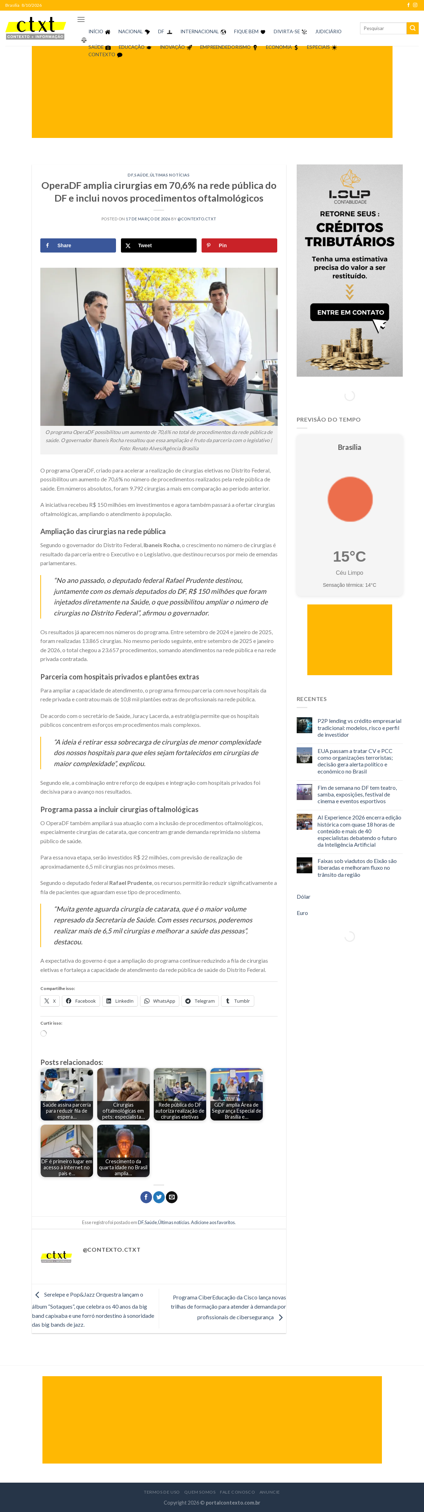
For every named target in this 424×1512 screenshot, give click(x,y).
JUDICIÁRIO (328, 31)
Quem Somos (199, 1492)
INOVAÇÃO (172, 47)
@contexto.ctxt (197, 218)
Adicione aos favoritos (213, 1222)
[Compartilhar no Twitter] (159, 1197)
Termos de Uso (162, 1492)
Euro (302, 912)
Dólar (303, 896)
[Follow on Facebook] (408, 5)
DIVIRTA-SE (287, 31)
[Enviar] (413, 28)
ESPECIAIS (318, 47)
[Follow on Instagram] (415, 5)
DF (161, 31)
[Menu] (81, 19)
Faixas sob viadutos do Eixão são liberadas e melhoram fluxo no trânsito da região (357, 867)
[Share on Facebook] (78, 245)
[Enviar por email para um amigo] (172, 1197)
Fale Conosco (237, 1492)
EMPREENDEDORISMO (225, 47)
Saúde (141, 175)
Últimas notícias (170, 175)
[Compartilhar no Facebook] (146, 1197)
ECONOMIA (279, 47)
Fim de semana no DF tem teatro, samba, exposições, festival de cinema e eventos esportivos (357, 794)
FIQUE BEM (246, 31)
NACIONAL (130, 31)
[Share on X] (159, 245)
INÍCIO (95, 31)
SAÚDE (96, 47)
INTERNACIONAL (199, 31)
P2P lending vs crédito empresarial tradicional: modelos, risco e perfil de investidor (359, 727)
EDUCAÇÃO (132, 47)
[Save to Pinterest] (240, 245)
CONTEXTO (101, 54)
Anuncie (270, 1492)
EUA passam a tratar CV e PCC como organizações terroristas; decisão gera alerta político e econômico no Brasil (355, 761)
